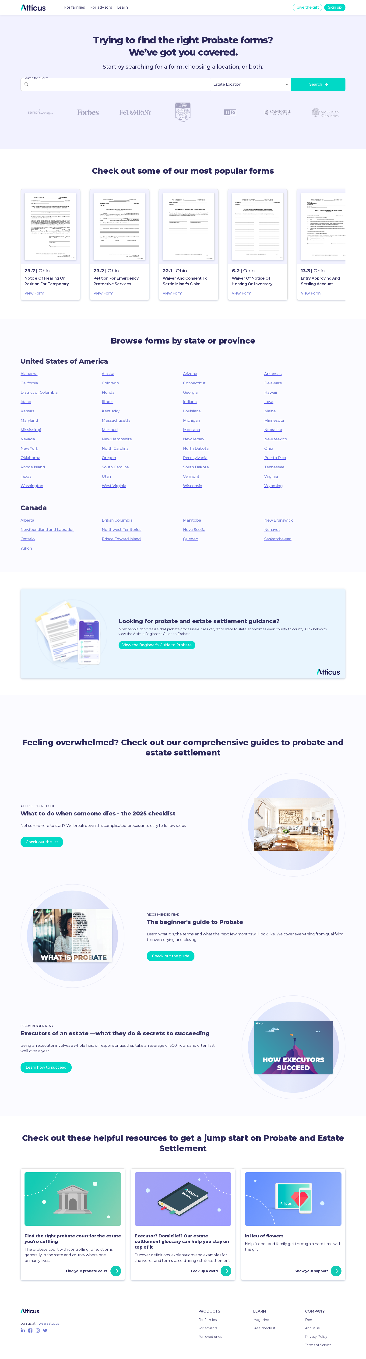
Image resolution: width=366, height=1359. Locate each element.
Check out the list (42, 842)
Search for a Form (36, 78)
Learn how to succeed (46, 1067)
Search (318, 84)
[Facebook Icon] (30, 1330)
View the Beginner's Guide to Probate (157, 645)
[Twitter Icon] (45, 1330)
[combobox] (250, 84)
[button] (50, 244)
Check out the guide (170, 956)
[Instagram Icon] (38, 1330)
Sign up (334, 7)
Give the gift (307, 7)
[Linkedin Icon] (23, 1330)
